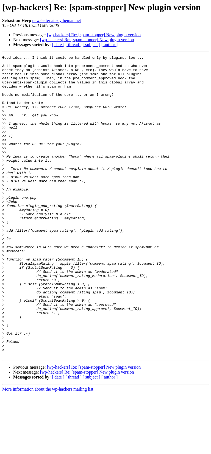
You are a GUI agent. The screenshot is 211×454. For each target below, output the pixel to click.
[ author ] (109, 44)
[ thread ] (73, 44)
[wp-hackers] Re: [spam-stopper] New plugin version (94, 34)
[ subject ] (91, 44)
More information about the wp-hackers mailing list (47, 449)
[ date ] (58, 44)
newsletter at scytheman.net (56, 20)
